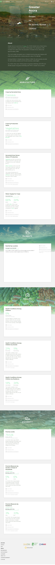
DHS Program (13, 316)
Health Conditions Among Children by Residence (13, 378)
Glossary (3, 553)
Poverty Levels (10, 432)
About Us (3, 555)
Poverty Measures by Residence (12, 504)
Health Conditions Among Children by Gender (13, 343)
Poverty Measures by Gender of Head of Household (12, 467)
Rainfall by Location (12, 246)
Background (4, 550)
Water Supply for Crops (13, 194)
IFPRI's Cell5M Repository (14, 98)
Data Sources (4, 552)
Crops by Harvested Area (13, 92)
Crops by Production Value (12, 124)
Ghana (12, 1)
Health (36, 36)
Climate (27, 36)
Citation (3, 559)
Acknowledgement (5, 557)
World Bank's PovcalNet (14, 494)
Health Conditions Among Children (13, 309)
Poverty (45, 36)
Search (2, 544)
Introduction (9, 36)
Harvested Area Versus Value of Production (13, 156)
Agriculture (19, 36)
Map (52, 1)
